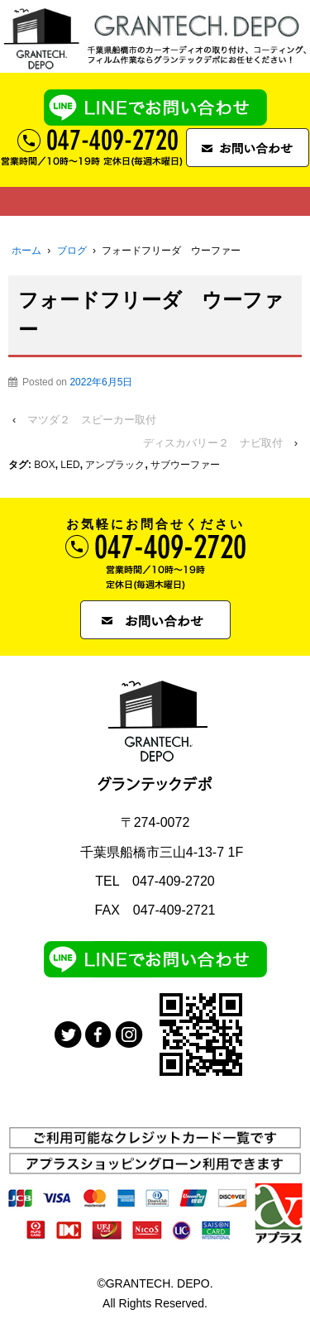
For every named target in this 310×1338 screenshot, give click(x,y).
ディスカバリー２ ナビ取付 (213, 443)
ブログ (72, 250)
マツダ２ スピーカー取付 (91, 419)
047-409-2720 (173, 881)
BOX (44, 465)
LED (69, 465)
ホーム (26, 250)
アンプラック (115, 465)
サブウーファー (185, 465)
